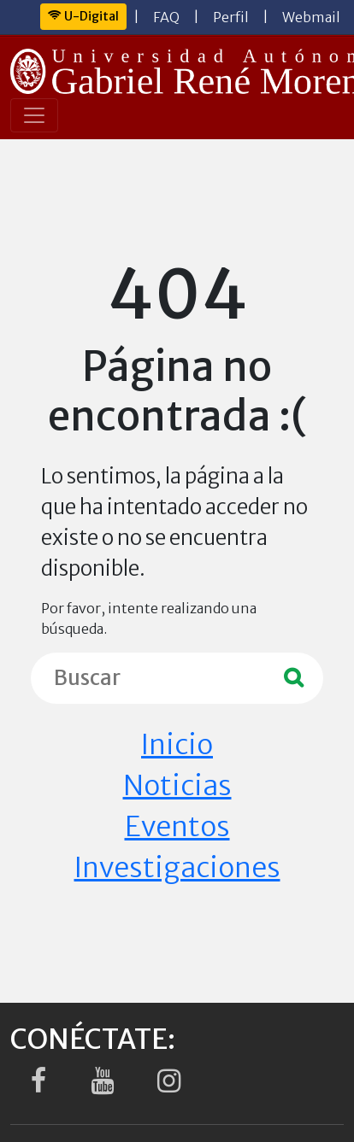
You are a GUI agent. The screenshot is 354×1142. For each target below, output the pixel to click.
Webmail (311, 17)
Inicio (177, 745)
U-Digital (83, 16)
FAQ (166, 17)
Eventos (177, 827)
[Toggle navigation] (34, 115)
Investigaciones (177, 868)
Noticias (177, 786)
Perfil (231, 17)
